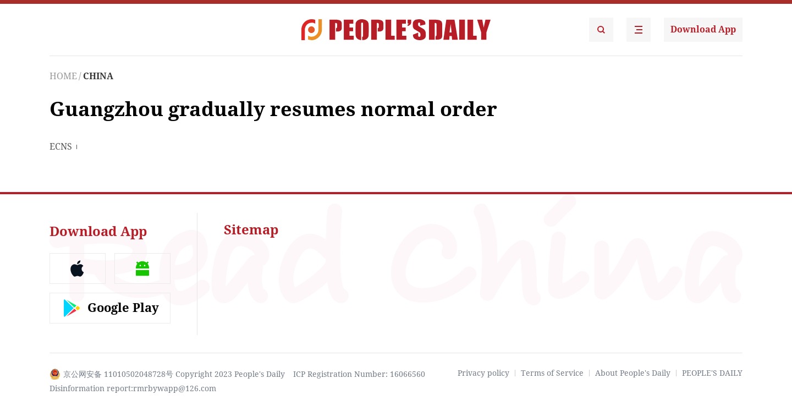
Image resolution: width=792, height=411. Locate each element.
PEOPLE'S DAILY (712, 373)
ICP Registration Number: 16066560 (359, 374)
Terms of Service (552, 373)
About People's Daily (632, 373)
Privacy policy (483, 373)
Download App (703, 29)
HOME (63, 76)
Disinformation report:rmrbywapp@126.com (133, 388)
